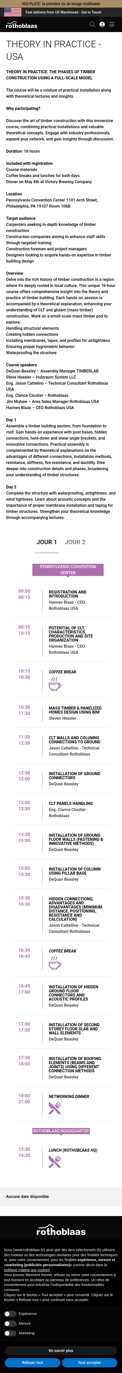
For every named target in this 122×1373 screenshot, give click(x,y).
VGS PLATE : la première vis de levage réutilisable (61, 4)
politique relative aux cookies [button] (27, 1270)
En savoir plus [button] (61, 1351)
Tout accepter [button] (89, 1363)
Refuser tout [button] (32, 1363)
